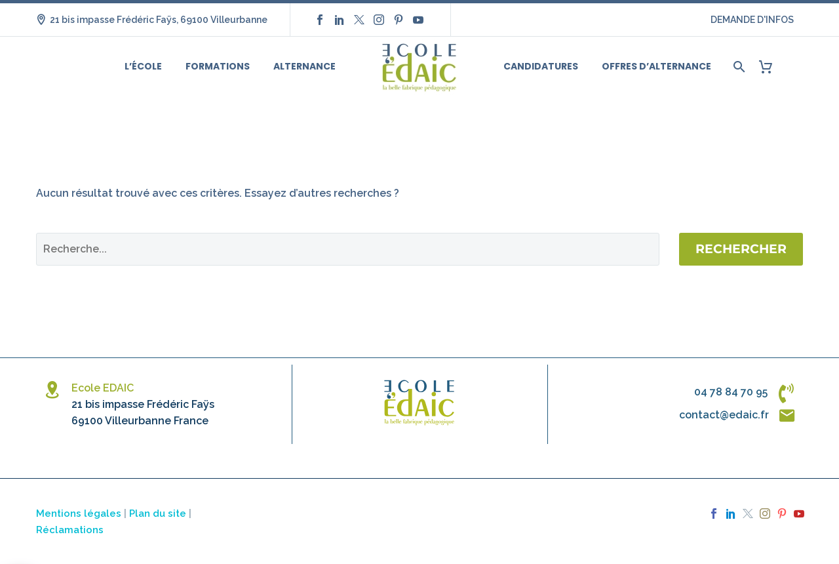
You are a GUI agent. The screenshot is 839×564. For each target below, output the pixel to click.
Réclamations (70, 529)
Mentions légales (78, 513)
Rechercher (741, 248)
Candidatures (540, 66)
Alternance (304, 66)
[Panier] (770, 66)
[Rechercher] (738, 66)
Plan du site (157, 513)
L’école (143, 66)
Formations (217, 66)
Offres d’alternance (656, 66)
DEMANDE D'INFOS (752, 19)
